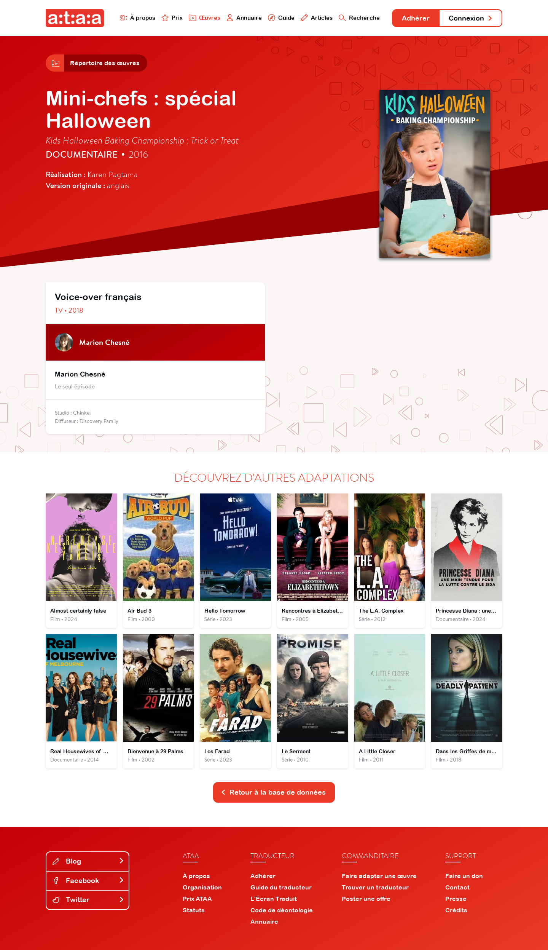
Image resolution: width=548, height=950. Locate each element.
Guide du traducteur (281, 887)
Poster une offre (366, 898)
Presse (456, 898)
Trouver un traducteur (375, 887)
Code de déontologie (281, 910)
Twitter (88, 900)
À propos (137, 17)
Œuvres (204, 17)
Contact (457, 887)
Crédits (456, 910)
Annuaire (244, 17)
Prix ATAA (197, 898)
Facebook (88, 881)
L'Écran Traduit (273, 898)
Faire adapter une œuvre (379, 875)
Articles (317, 17)
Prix (172, 17)
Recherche (359, 17)
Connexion (471, 18)
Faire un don (464, 875)
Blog (88, 861)
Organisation (202, 887)
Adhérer (416, 18)
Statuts (194, 910)
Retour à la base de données (273, 792)
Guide (281, 17)
